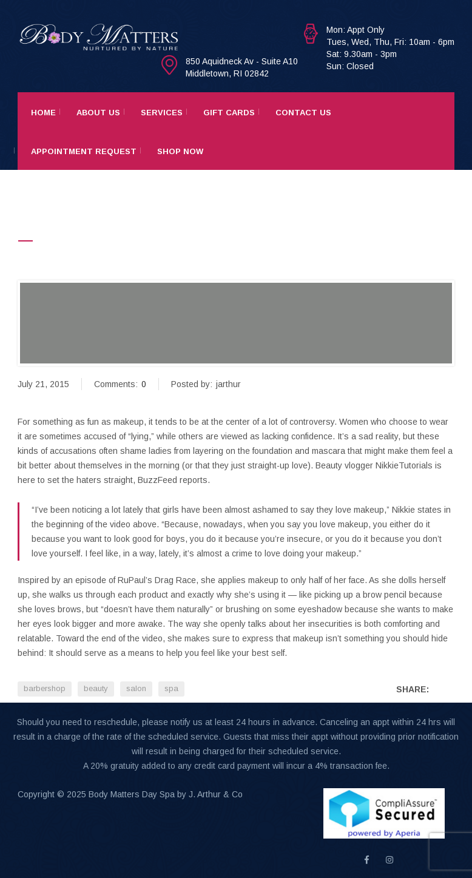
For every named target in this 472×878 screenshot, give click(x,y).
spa (171, 688)
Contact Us (303, 112)
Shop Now (180, 151)
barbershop (45, 688)
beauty (96, 688)
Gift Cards (229, 112)
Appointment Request (84, 151)
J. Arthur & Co (216, 794)
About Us (98, 112)
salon (136, 688)
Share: (412, 689)
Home (43, 112)
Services (162, 112)
